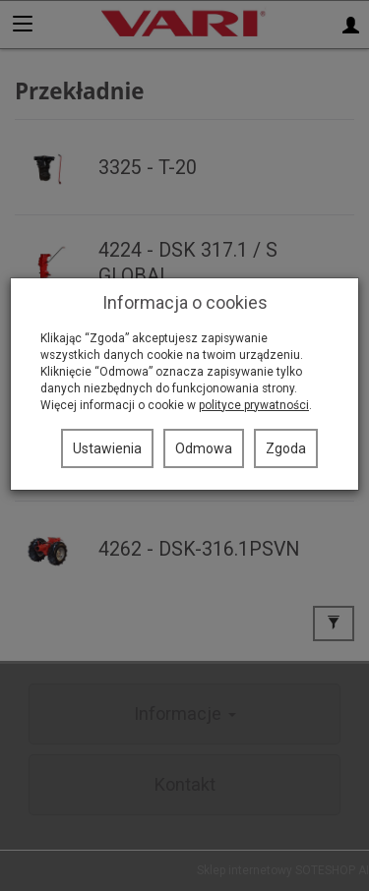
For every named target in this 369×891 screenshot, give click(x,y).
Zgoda (286, 448)
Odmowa (203, 448)
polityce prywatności (254, 405)
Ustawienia (107, 448)
